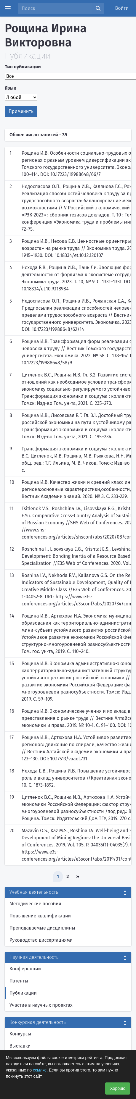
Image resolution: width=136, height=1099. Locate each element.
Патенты (18, 981)
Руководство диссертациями (41, 940)
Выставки (20, 1046)
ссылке (40, 1070)
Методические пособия (35, 903)
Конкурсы (20, 1034)
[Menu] (7, 8)
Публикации (23, 993)
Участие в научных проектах (41, 1005)
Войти (122, 8)
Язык (10, 88)
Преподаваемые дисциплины (42, 928)
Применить (21, 111)
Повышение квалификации (40, 916)
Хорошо (117, 1088)
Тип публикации (23, 67)
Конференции (25, 969)
